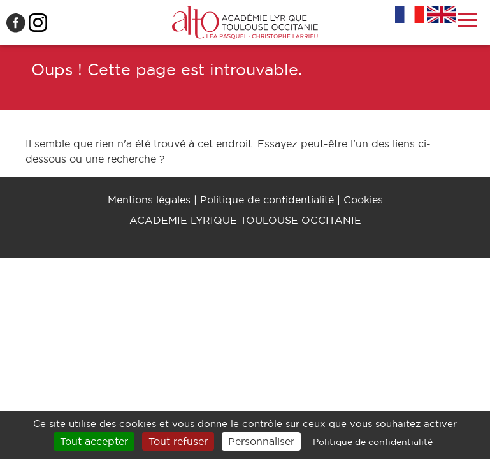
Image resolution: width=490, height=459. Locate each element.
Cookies (363, 199)
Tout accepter (94, 441)
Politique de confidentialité (267, 199)
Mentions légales (149, 199)
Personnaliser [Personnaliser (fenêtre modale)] (261, 441)
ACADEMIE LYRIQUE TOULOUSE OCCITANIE (245, 220)
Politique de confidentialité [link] (373, 442)
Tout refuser (178, 441)
